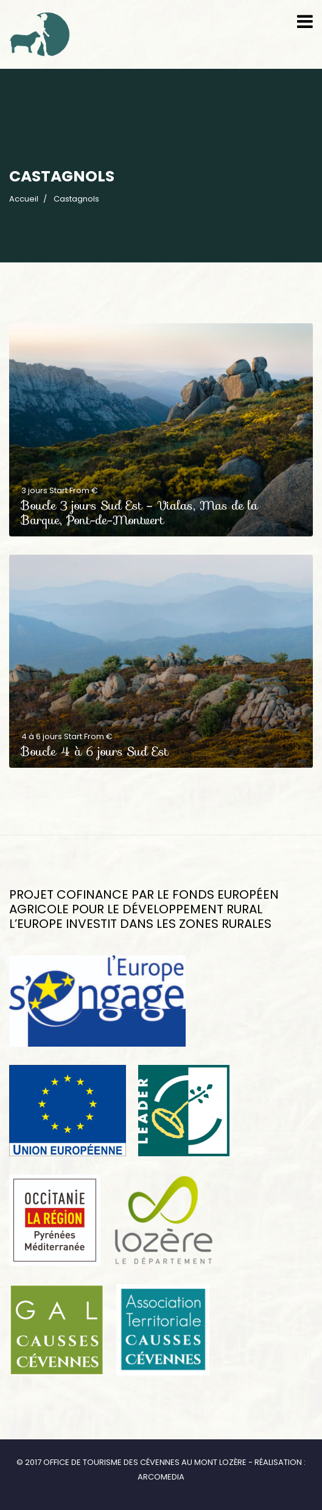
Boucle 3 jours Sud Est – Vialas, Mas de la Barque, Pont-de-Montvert (139, 513)
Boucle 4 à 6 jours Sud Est (94, 751)
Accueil (23, 199)
